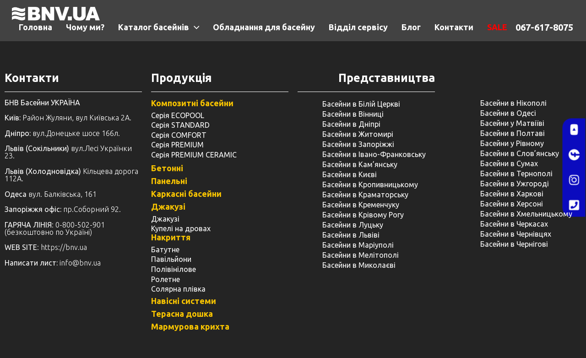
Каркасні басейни (186, 193)
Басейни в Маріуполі (358, 245)
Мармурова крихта (190, 326)
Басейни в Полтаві (512, 133)
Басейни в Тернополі (516, 173)
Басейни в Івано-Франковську (374, 154)
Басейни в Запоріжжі (358, 144)
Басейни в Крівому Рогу (363, 215)
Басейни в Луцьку (352, 225)
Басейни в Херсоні (511, 204)
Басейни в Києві (349, 174)
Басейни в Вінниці (353, 114)
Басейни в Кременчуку (360, 205)
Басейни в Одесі (508, 113)
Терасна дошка (182, 313)
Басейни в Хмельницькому (526, 214)
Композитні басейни (192, 103)
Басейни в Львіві (351, 235)
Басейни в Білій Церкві (361, 104)
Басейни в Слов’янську (519, 153)
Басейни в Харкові (511, 194)
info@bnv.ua (80, 263)
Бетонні (167, 168)
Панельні (169, 180)
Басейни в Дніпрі (351, 124)
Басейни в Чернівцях (515, 234)
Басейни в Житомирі (357, 134)
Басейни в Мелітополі (360, 255)
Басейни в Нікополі (513, 103)
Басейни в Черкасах (514, 224)
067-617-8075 (544, 27)
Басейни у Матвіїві (512, 123)
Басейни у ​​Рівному (512, 143)
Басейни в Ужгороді (514, 183)
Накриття (170, 237)
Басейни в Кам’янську (359, 164)
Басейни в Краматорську (365, 194)
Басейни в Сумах (509, 163)
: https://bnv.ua (46, 247)
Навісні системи (183, 300)
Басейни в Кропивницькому (370, 184)
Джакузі (168, 206)
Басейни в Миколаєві (359, 265)
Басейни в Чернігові (514, 244)
